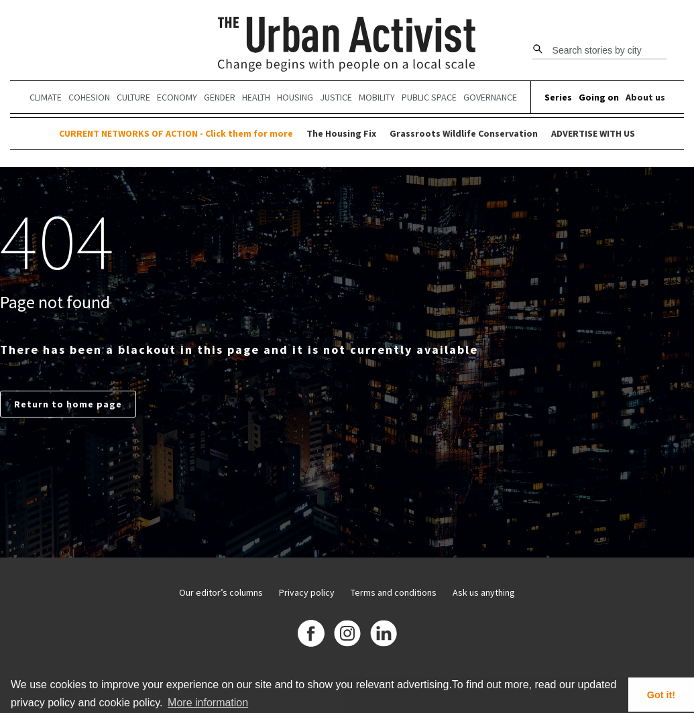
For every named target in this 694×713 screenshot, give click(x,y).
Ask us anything (484, 592)
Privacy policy (307, 592)
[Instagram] (347, 635)
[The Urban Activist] (347, 45)
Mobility (377, 97)
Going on (599, 97)
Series (558, 97)
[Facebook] (311, 635)
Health (256, 97)
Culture (133, 97)
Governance (490, 97)
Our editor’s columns (221, 592)
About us (645, 97)
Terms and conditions (394, 592)
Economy (177, 97)
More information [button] (208, 702)
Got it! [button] (661, 695)
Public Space (429, 97)
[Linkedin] (383, 635)
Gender (219, 97)
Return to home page (68, 404)
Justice (336, 97)
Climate (46, 97)
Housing (295, 97)
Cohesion (89, 97)
